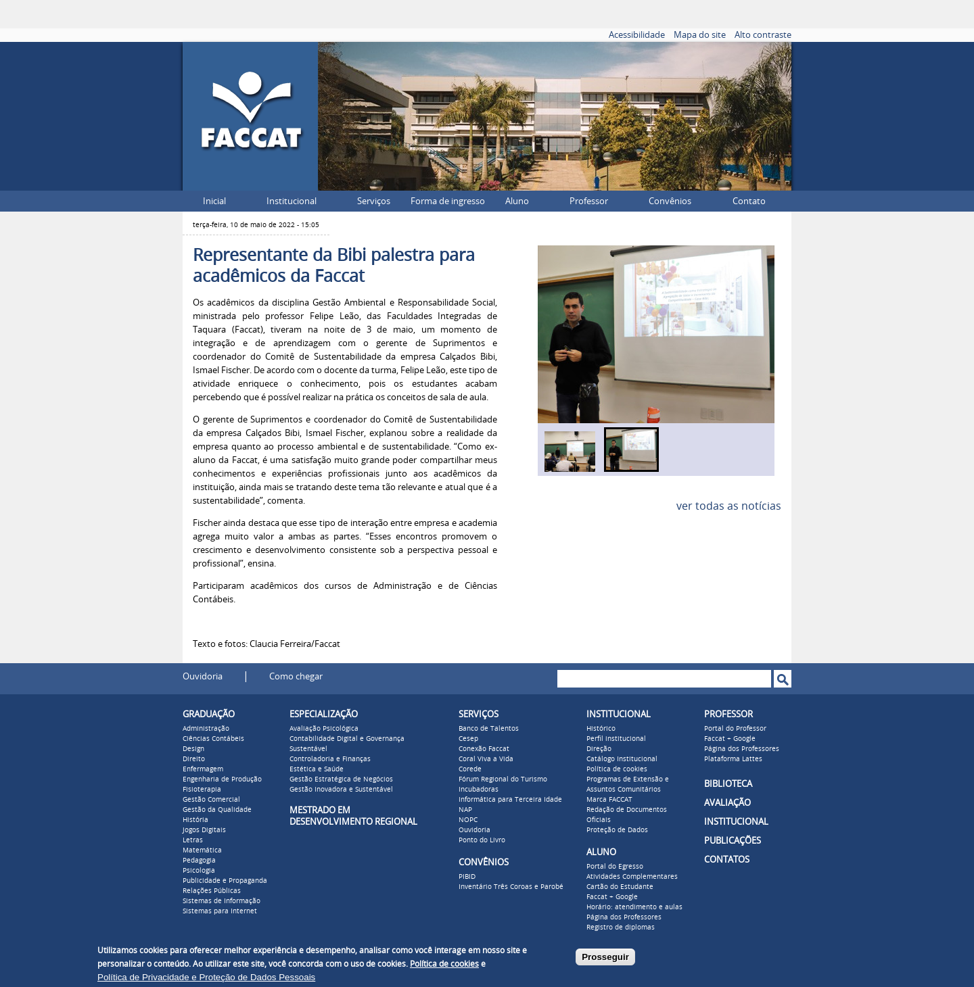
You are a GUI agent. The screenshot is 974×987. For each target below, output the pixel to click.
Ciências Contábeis (213, 739)
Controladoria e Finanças (330, 759)
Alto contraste (763, 35)
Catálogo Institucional (621, 759)
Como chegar (296, 676)
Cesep (468, 739)
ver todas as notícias (728, 506)
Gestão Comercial (211, 800)
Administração (206, 729)
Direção (598, 749)
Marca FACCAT (609, 800)
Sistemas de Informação (221, 901)
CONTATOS (726, 859)
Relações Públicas (212, 891)
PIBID (467, 877)
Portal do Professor (735, 729)
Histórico (601, 729)
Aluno (517, 201)
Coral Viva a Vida (486, 759)
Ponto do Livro (482, 840)
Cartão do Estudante (619, 887)
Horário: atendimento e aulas (634, 907)
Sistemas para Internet (220, 911)
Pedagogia (199, 861)
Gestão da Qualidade (217, 810)
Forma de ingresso (448, 201)
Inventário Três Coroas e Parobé (511, 887)
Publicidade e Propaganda (225, 881)
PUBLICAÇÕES (732, 841)
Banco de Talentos (489, 729)
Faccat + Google (612, 897)
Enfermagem (203, 769)
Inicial (214, 201)
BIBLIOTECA (728, 784)
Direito (194, 759)
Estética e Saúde (316, 769)
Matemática (202, 850)
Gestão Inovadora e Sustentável (341, 790)
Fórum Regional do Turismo (503, 779)
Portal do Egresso (614, 867)
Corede (470, 769)
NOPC (468, 820)
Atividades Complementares (632, 877)
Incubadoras (478, 790)
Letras (193, 840)
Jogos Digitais (204, 830)
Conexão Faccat (484, 749)
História (195, 820)
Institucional (291, 201)
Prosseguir (605, 957)
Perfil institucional (616, 739)
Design (193, 749)
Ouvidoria (203, 676)
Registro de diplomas (620, 927)
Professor (589, 201)
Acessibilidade (637, 35)
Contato (749, 201)
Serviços (373, 201)
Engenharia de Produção (222, 779)
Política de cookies (616, 769)
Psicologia (199, 871)
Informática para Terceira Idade (510, 800)
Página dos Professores (624, 917)
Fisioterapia (202, 790)
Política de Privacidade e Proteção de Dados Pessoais (206, 977)
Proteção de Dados (617, 830)
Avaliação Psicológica (323, 729)
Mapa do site (700, 35)
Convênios (670, 201)
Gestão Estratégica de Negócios (341, 779)
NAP (465, 810)
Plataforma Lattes (733, 759)
